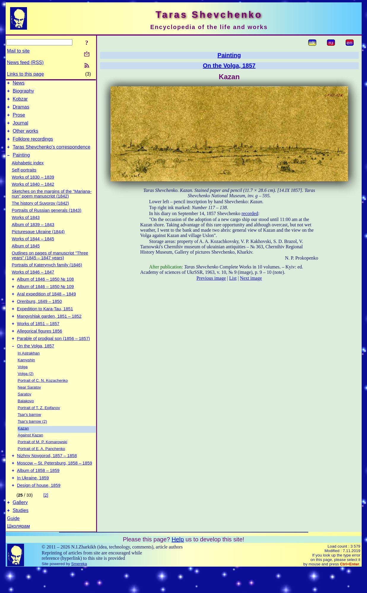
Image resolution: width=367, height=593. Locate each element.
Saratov (24, 412)
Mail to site (18, 50)
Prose (19, 119)
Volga (23, 384)
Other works (25, 137)
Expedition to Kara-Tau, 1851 (45, 322)
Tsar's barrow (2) (32, 439)
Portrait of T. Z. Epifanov (39, 425)
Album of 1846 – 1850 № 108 (45, 289)
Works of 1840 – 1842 (33, 193)
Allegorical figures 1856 (39, 347)
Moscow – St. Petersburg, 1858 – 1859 (54, 482)
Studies (20, 534)
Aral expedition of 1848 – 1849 (46, 305)
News (19, 83)
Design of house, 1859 (39, 507)
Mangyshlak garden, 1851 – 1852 (49, 330)
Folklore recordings (33, 146)
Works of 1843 (26, 226)
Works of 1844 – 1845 (33, 247)
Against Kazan (30, 453)
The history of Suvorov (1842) (40, 212)
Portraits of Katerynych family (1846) (47, 273)
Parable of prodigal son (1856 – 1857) (53, 355)
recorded (250, 213)
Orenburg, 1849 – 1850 (39, 313)
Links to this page (25, 74)
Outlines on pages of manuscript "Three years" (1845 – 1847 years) (50, 264)
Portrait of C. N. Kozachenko (43, 398)
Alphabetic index (28, 171)
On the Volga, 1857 (35, 363)
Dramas (21, 110)
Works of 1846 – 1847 (33, 281)
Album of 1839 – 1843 (33, 233)
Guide (13, 542)
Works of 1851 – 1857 (38, 338)
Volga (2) (26, 391)
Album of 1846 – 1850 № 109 (45, 297)
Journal (20, 128)
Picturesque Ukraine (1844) (38, 240)
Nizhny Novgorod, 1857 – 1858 (47, 474)
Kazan (23, 446)
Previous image (211, 278)
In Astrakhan (29, 371)
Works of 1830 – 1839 (33, 186)
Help (177, 563)
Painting (21, 163)
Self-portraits (24, 179)
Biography (23, 92)
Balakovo (26, 418)
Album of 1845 (26, 254)
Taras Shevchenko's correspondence (51, 155)
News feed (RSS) (25, 62)
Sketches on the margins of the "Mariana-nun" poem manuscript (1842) (52, 202)
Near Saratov (29, 405)
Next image (251, 278)
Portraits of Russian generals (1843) (47, 219)
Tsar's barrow (29, 432)
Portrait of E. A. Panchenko (41, 466)
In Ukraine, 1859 (33, 499)
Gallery (20, 525)
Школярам (18, 550)
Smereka (79, 588)
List (233, 278)
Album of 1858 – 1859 (38, 491)
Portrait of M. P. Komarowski (42, 459)
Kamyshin (26, 378)
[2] (45, 517)
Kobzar (20, 101)
